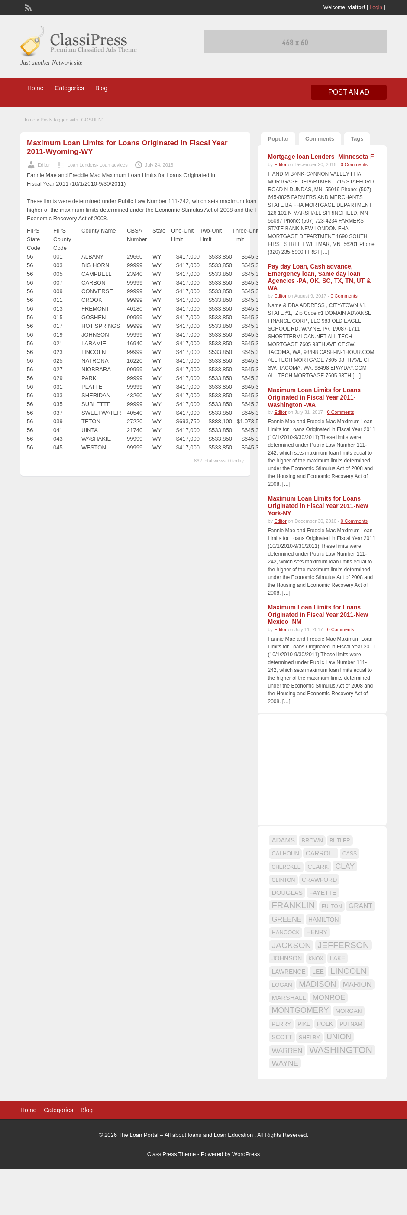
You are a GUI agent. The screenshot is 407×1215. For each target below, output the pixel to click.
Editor (44, 164)
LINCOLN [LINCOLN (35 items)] (348, 971)
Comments (319, 138)
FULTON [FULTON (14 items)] (332, 907)
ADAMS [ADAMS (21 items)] (282, 840)
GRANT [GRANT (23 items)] (360, 906)
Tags (357, 138)
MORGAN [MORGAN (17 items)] (349, 1011)
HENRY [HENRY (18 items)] (317, 932)
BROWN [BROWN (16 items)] (312, 840)
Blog (101, 88)
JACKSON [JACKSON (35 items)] (291, 945)
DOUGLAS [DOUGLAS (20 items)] (287, 892)
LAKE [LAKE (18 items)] (338, 958)
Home (35, 88)
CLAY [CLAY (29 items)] (345, 866)
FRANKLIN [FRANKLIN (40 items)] (293, 905)
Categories (69, 88)
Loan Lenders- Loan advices (98, 164)
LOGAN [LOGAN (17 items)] (281, 985)
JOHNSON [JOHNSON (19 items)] (286, 958)
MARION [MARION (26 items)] (357, 984)
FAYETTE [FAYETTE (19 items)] (322, 892)
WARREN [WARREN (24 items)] (286, 1051)
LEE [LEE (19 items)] (318, 971)
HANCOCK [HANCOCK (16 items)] (285, 932)
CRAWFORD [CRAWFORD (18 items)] (319, 879)
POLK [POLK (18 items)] (325, 1023)
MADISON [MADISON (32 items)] (317, 984)
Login (376, 7)
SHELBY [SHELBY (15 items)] (309, 1038)
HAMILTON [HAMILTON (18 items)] (323, 919)
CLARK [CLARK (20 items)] (318, 866)
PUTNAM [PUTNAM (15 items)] (350, 1024)
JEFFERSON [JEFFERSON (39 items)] (343, 945)
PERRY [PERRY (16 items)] (281, 1024)
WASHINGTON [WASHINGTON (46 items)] (340, 1050)
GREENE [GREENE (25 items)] (286, 919)
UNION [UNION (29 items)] (338, 1036)
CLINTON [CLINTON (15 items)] (283, 880)
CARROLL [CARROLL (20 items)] (321, 853)
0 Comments (354, 164)
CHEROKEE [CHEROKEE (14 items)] (285, 867)
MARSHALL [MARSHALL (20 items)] (288, 997)
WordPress (246, 1154)
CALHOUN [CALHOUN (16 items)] (285, 853)
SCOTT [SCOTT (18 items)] (281, 1037)
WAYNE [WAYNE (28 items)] (284, 1063)
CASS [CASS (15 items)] (349, 854)
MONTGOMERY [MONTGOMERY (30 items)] (300, 1010)
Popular (278, 138)
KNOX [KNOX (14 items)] (316, 959)
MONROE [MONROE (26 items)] (329, 997)
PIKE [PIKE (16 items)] (303, 1024)
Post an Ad (348, 92)
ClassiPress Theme (171, 1154)
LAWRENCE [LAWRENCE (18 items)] (288, 971)
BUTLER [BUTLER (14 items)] (339, 841)
